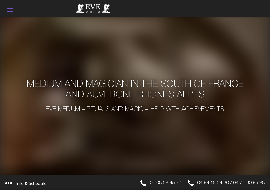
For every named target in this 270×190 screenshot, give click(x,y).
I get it (117, 162)
